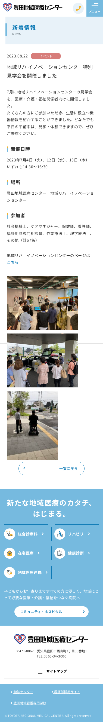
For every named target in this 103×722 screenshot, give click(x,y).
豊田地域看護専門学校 (28, 702)
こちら (13, 262)
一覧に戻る (50, 468)
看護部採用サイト (66, 691)
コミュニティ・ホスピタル (52, 611)
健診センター (22, 691)
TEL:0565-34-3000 (52, 656)
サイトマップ (51, 671)
